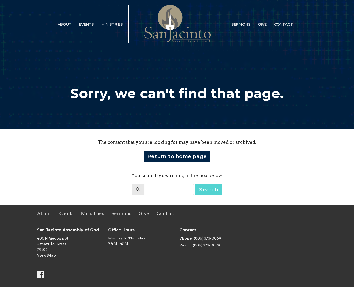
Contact (283, 24)
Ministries (112, 24)
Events (86, 24)
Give (262, 24)
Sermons (241, 24)
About (65, 24)
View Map (46, 255)
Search (208, 189)
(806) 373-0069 (207, 238)
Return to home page (177, 156)
